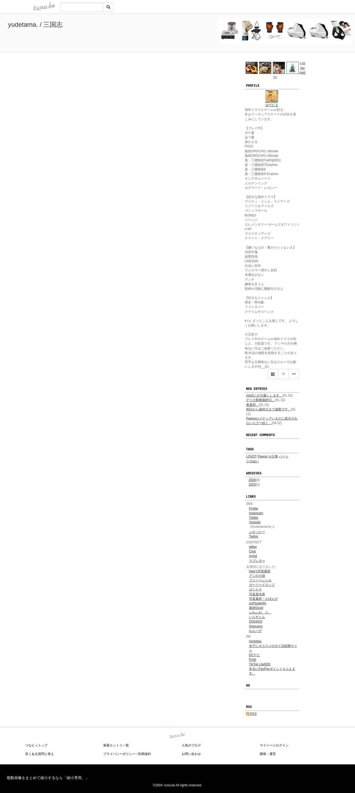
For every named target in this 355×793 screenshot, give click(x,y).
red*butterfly (257, 603)
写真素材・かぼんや (263, 599)
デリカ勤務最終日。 (260, 400)
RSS (251, 714)
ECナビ (254, 655)
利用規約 (144, 754)
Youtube (255, 522)
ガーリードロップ (262, 585)
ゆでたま (271, 105)
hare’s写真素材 (259, 571)
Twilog (253, 536)
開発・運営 (268, 754)
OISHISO (255, 621)
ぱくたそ (255, 589)
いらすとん (257, 617)
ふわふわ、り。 (260, 612)
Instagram (256, 513)
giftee (253, 547)
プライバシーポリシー (119, 754)
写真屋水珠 (257, 594)
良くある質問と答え (39, 754)
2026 (252, 480)
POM (252, 660)
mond (253, 556)
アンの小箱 (257, 576)
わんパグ (255, 631)
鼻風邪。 (252, 405)
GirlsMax (255, 641)
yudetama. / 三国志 (35, 24)
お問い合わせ (191, 754)
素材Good (256, 608)
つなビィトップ (36, 745)
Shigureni (256, 626)
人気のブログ (191, 745)
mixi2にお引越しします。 (264, 395)
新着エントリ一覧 (116, 745)
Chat (252, 551)
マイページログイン (274, 745)
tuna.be (177, 735)
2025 (252, 484)
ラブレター (257, 561)
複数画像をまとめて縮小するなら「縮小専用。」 (48, 778)
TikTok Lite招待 (260, 664)
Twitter (253, 518)
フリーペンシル (260, 580)
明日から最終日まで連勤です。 (268, 409)
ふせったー (257, 532)
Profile (253, 508)
